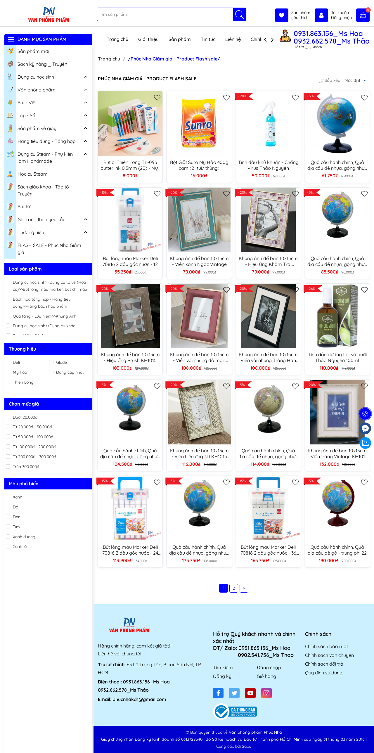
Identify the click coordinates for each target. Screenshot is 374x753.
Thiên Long (23, 382)
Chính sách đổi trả (324, 664)
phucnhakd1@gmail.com (139, 699)
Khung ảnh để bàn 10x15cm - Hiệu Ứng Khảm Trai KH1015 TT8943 (268, 261)
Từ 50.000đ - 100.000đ (33, 436)
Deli (16, 362)
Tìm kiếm (223, 667)
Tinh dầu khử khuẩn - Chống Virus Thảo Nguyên (268, 165)
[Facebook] (218, 693)
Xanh (17, 497)
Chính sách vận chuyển (329, 655)
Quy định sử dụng (323, 673)
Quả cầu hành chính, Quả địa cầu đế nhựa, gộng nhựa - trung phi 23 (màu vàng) (268, 453)
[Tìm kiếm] (239, 14)
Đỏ (15, 507)
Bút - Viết (22, 102)
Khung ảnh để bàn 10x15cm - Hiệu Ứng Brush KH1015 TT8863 (130, 357)
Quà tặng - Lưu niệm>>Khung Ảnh (45, 316)
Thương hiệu (25, 232)
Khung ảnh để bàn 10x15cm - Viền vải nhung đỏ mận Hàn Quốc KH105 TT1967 (199, 357)
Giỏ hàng (266, 676)
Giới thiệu (148, 39)
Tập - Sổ (21, 115)
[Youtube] (250, 693)
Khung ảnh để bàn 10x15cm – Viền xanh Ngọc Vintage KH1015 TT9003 (199, 261)
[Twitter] (234, 693)
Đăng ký (222, 676)
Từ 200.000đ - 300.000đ (34, 456)
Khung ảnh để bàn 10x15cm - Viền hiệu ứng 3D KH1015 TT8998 (199, 453)
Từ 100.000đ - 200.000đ (34, 446)
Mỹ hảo (20, 372)
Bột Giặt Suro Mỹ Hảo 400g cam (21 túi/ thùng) (199, 165)
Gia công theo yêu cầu (36, 219)
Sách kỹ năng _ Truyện (37, 63)
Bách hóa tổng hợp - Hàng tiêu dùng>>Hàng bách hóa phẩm (42, 303)
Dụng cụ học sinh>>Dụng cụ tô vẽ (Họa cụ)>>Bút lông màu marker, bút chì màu (50, 286)
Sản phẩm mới (28, 50)
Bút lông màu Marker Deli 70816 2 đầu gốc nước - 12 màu (130, 261)
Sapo (246, 746)
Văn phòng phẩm (31, 89)
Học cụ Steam (27, 173)
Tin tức (208, 39)
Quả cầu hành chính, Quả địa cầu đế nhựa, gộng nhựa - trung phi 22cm (130, 453)
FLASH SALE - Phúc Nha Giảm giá (44, 248)
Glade (61, 362)
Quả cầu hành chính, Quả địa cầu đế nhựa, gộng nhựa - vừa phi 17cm (337, 261)
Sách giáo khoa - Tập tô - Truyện (39, 189)
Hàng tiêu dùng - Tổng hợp (41, 140)
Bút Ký (19, 206)
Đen (16, 517)
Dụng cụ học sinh (30, 76)
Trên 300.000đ (26, 466)
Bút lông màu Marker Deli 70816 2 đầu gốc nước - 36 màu (268, 550)
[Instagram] (266, 693)
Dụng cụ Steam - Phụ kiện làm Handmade (40, 157)
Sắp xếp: (330, 80)
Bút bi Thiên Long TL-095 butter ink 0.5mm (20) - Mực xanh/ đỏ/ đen (130, 165)
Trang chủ (117, 39)
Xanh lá (20, 546)
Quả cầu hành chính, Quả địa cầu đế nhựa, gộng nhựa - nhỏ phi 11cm (337, 165)
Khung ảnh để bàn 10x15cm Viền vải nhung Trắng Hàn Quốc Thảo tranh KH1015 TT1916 (268, 357)
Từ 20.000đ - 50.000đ (32, 427)
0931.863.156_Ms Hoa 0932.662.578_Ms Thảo (332, 37)
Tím (16, 526)
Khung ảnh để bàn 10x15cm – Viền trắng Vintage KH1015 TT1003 (337, 453)
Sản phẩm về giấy (31, 128)
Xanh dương (24, 536)
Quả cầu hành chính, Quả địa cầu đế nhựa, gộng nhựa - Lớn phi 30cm (199, 550)
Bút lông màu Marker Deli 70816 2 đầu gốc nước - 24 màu (130, 550)
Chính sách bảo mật (326, 646)
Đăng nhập (269, 667)
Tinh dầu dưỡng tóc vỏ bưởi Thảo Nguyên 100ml (337, 357)
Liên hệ (233, 39)
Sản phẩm (180, 39)
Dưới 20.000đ (25, 417)
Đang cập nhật (70, 372)
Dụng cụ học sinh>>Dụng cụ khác (44, 325)
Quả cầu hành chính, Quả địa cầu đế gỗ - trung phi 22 (337, 550)
